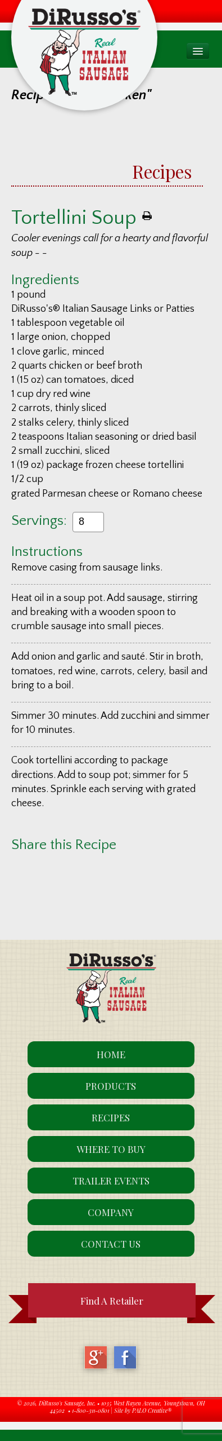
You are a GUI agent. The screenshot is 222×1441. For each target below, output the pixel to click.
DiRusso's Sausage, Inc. (67, 1403)
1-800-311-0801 (90, 1411)
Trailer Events (111, 1180)
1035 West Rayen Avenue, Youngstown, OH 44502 (127, 1407)
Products (110, 1086)
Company (111, 1212)
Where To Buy (111, 1149)
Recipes (162, 171)
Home (111, 1054)
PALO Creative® (151, 1411)
